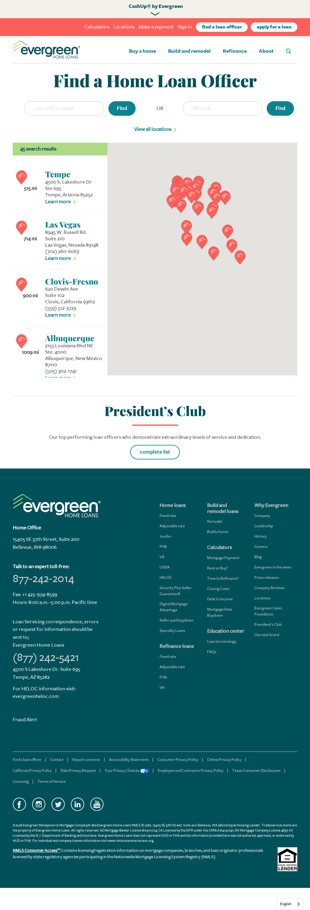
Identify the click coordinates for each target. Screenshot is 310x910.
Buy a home (142, 51)
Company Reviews (269, 587)
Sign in (185, 27)
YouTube (97, 804)
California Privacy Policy (32, 770)
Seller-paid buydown (176, 620)
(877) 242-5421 (46, 657)
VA (162, 556)
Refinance (235, 51)
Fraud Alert (25, 719)
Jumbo (165, 536)
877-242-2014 (43, 578)
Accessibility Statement (129, 759)
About (266, 51)
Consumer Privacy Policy (177, 759)
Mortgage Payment (223, 557)
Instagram (38, 804)
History (260, 536)
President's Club (268, 624)
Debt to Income (220, 599)
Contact (57, 759)
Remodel (214, 521)
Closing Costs (218, 588)
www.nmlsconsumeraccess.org (130, 840)
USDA (165, 567)
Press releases (266, 577)
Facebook (19, 804)
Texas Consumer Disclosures (256, 770)
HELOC (166, 577)
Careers (261, 546)
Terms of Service (52, 781)
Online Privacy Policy (224, 759)
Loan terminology (221, 641)
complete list (155, 452)
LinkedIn (77, 804)
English (286, 904)
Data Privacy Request (78, 770)
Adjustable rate (172, 525)
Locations (124, 27)
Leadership (263, 525)
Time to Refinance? (223, 578)
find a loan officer (222, 27)
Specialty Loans (172, 630)
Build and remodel (189, 51)
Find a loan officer (27, 759)
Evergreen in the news (273, 567)
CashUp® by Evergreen (156, 6)
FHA (163, 546)
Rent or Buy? (217, 568)
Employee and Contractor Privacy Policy (190, 770)
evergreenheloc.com (36, 696)
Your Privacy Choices (127, 770)
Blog (258, 556)
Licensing (21, 781)
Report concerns (86, 759)
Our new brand (266, 634)
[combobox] (290, 904)
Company (262, 515)
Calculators (96, 27)
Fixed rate (168, 515)
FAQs (211, 651)
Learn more (58, 201)
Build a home (217, 531)
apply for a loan (274, 27)
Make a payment (156, 27)
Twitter (58, 804)
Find (122, 108)
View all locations (152, 129)
